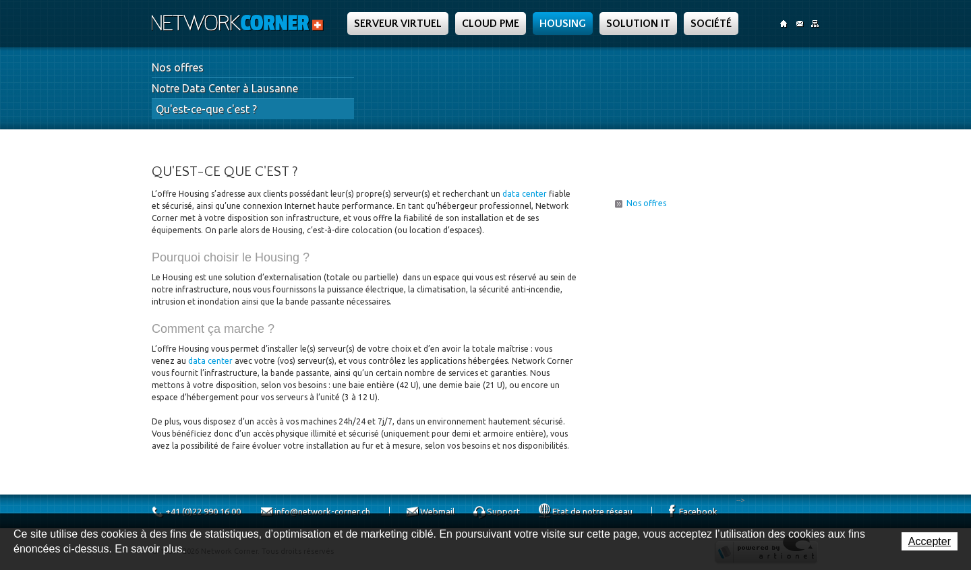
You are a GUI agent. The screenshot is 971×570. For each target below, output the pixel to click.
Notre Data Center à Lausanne (225, 88)
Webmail (437, 511)
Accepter (929, 541)
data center (524, 193)
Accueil (783, 24)
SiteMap (815, 24)
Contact (799, 24)
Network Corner (239, 23)
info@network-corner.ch (322, 511)
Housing (562, 24)
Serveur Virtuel (398, 24)
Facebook (698, 511)
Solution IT (638, 24)
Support (503, 511)
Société (711, 24)
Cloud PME (490, 24)
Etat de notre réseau (592, 511)
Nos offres (178, 67)
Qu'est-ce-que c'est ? (206, 109)
